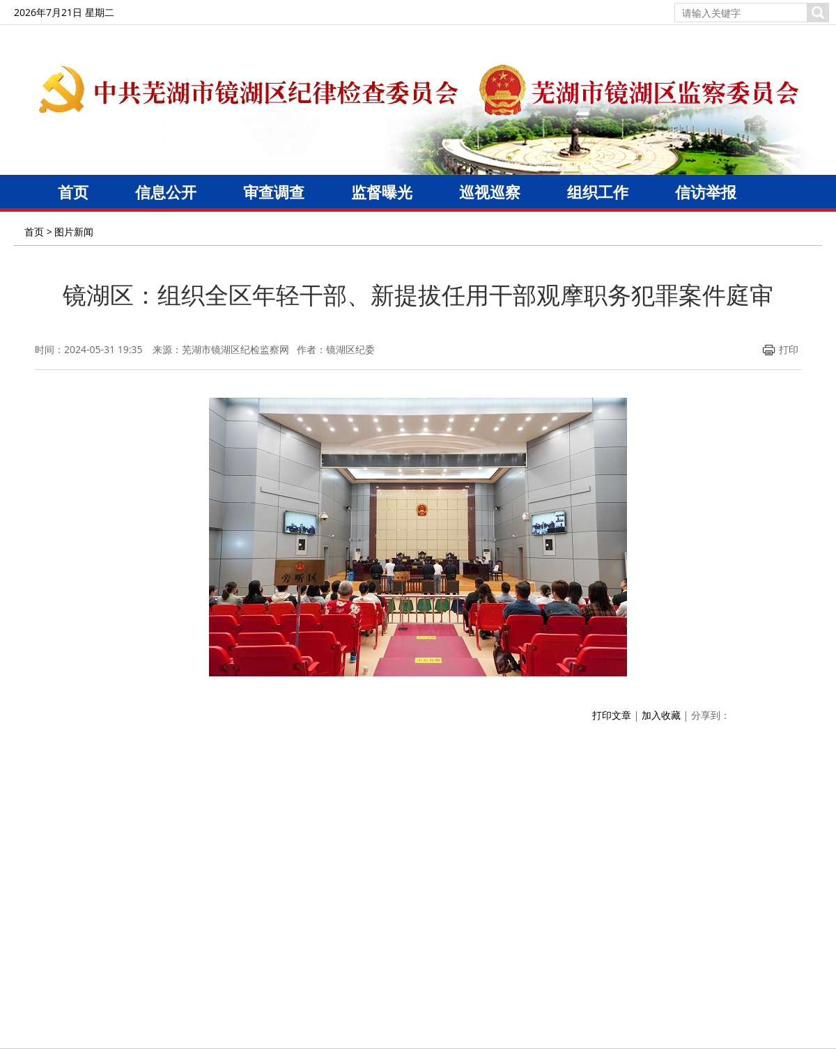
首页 (73, 191)
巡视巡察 (489, 191)
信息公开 (165, 191)
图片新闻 (73, 231)
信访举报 (705, 191)
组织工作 (597, 191)
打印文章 (611, 715)
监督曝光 (381, 191)
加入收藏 (661, 715)
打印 (780, 349)
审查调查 (273, 191)
